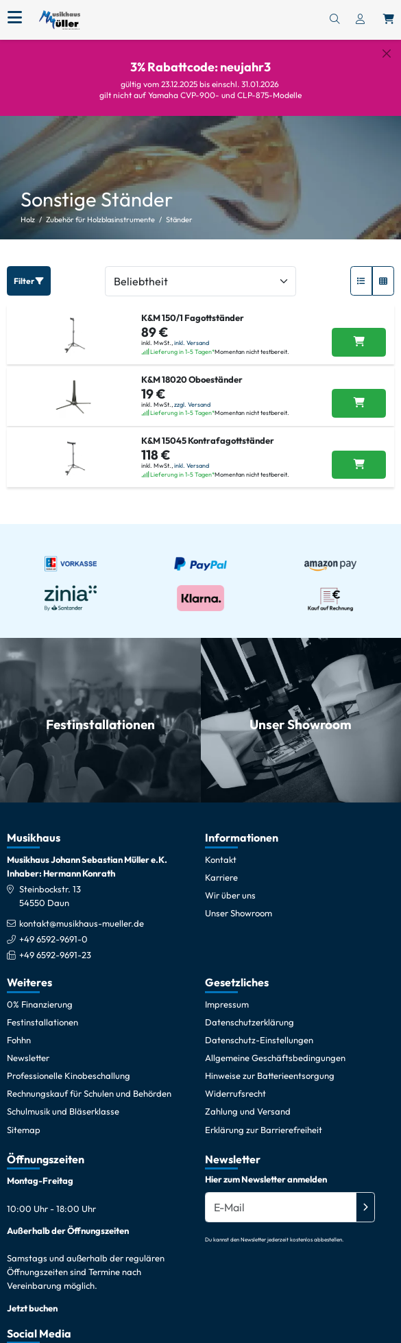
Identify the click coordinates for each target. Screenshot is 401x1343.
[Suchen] (334, 19)
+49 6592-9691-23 (55, 943)
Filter (29, 270)
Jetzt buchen (32, 1297)
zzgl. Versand (192, 393)
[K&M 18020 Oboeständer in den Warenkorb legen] (359, 393)
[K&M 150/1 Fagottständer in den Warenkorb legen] (359, 332)
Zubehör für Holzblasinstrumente (100, 209)
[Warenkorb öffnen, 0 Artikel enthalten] (388, 19)
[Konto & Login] (360, 19)
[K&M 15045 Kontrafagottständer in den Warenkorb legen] (359, 454)
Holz (28, 209)
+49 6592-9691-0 (53, 928)
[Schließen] (386, 53)
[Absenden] (365, 1197)
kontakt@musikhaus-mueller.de (81, 912)
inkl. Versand (191, 332)
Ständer (179, 209)
